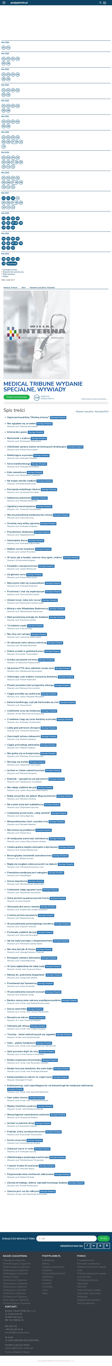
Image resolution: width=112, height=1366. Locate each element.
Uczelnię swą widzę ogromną (23, 523)
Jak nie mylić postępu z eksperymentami (29, 940)
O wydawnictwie (85, 1260)
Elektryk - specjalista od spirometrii (27, 779)
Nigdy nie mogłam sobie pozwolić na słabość (32, 864)
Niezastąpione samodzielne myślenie (28, 1114)
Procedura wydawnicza (88, 1263)
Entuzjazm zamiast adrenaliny (23, 957)
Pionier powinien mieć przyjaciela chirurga (30, 685)
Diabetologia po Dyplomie (16, 1266)
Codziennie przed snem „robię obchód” (28, 813)
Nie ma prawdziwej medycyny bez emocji (29, 514)
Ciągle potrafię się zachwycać (23, 693)
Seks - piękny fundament (21, 1043)
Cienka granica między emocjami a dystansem (32, 847)
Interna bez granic (17, 432)
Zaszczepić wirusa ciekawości (23, 736)
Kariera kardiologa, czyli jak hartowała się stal (33, 702)
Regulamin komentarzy (88, 1299)
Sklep (45, 1293)
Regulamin (82, 1296)
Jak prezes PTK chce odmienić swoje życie (30, 668)
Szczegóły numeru (10, 270)
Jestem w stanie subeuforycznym (25, 770)
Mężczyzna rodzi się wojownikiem (25, 583)
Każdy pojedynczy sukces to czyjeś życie (29, 1077)
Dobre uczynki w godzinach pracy (25, 651)
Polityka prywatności (87, 1280)
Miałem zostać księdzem (21, 549)
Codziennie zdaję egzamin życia (24, 889)
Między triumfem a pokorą (21, 1106)
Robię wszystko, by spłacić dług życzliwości (31, 796)
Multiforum (47, 1276)
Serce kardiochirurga (18, 463)
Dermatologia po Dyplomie (16, 1263)
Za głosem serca (16, 574)
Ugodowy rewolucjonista (21, 506)
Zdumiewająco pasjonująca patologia (28, 1157)
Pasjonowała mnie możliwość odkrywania (30, 1174)
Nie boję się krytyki (17, 761)
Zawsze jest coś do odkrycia (23, 1191)
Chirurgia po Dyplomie (14, 1260)
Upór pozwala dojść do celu (22, 1051)
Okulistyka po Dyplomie (15, 1286)
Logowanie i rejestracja (88, 1293)
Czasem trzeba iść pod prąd (22, 1165)
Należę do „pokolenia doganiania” (26, 974)
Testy (45, 1290)
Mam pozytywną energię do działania (27, 617)
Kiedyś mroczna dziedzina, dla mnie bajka (30, 1068)
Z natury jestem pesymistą (22, 915)
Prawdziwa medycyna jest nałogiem (27, 872)
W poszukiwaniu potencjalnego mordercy (30, 923)
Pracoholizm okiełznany (20, 532)
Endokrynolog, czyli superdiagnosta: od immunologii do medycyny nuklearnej (50, 1085)
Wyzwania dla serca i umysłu (23, 906)
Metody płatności (86, 1303)
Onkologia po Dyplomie (14, 1290)
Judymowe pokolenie (19, 497)
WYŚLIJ (103, 1238)
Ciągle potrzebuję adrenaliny (23, 744)
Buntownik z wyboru (18, 438)
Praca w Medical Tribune (17, 1352)
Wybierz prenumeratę (17, 397)
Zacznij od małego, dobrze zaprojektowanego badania (37, 1182)
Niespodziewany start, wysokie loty (27, 821)
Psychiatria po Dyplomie (15, 1296)
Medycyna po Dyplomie (15, 1280)
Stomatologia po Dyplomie (16, 1303)
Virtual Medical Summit (53, 1273)
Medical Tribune (10, 287)
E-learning (47, 1286)
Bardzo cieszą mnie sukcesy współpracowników (34, 1000)
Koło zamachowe (16, 472)
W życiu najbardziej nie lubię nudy (25, 966)
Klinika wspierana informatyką (24, 1060)
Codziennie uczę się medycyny (23, 710)
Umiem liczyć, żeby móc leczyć (24, 600)
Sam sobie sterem (17, 1097)
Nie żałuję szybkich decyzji (21, 787)
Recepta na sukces (17, 1017)
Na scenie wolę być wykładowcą (25, 804)
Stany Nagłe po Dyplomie (16, 1299)
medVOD (46, 1283)
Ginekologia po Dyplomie (15, 1270)
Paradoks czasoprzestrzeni (22, 566)
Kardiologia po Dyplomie (15, 1273)
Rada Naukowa (9, 274)
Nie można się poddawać (21, 830)
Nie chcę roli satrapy (18, 634)
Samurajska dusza (17, 540)
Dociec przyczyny (16, 1140)
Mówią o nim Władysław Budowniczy (27, 608)
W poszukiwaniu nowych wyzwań (25, 991)
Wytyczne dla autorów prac (13, 272)
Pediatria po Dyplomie (14, 1293)
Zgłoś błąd (82, 1283)
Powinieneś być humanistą (22, 983)
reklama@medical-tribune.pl (19, 1348)
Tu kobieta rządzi (17, 625)
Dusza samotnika (16, 1008)
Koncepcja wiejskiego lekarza (23, 489)
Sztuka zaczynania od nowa (22, 659)
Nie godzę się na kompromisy (23, 753)
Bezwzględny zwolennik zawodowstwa (29, 855)
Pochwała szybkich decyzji (21, 932)
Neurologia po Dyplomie (15, 1283)
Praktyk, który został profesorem (26, 1131)
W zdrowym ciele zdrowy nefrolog (26, 642)
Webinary (47, 1280)
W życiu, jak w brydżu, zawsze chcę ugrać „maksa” (35, 557)
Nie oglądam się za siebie (21, 423)
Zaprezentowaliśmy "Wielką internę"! (28, 417)
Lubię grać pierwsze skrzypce (23, 727)
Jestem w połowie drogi (20, 1123)
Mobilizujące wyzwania (20, 455)
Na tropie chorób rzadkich (21, 480)
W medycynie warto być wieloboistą (27, 838)
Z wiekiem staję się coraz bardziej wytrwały (31, 719)
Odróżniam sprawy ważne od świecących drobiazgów (36, 446)
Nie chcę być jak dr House (21, 949)
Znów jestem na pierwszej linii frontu (28, 898)
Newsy (45, 1263)
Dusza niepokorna (17, 881)
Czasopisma (48, 1260)
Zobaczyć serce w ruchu (20, 1148)
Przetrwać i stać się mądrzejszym (25, 591)
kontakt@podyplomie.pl (17, 1332)
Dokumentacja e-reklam (89, 1290)
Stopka (5, 276)
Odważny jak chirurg (18, 1026)
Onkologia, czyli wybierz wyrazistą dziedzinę (32, 676)
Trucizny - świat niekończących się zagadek (31, 1034)
